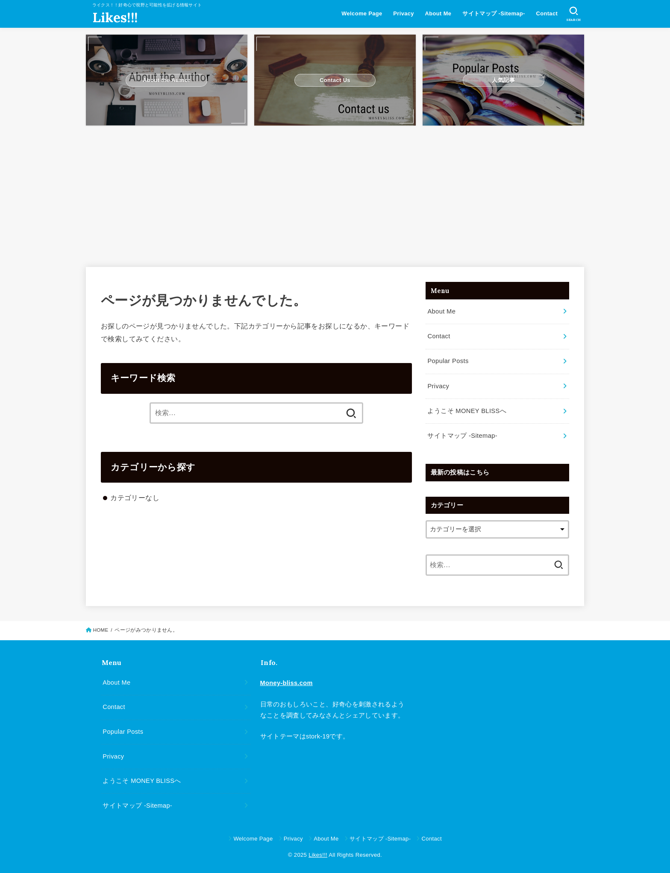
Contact (547, 13)
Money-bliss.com (286, 681)
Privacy (403, 13)
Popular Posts (447, 360)
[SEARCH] (573, 14)
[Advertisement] (335, 192)
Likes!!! (115, 17)
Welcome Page (361, 13)
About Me (438, 13)
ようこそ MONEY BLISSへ (466, 409)
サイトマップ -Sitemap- (493, 13)
